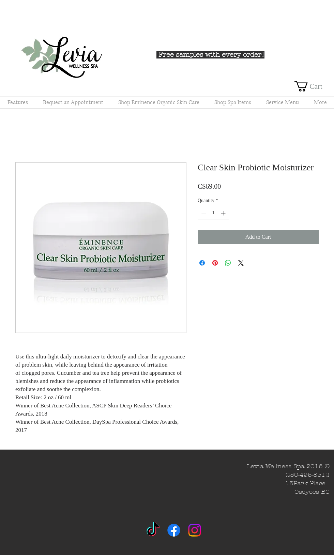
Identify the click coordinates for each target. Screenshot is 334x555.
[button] (314, 86)
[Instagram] (194, 530)
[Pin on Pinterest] (215, 263)
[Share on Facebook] (202, 263)
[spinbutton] (213, 213)
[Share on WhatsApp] (228, 263)
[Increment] (223, 213)
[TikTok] (153, 530)
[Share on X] (241, 263)
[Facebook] (173, 530)
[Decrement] (203, 213)
